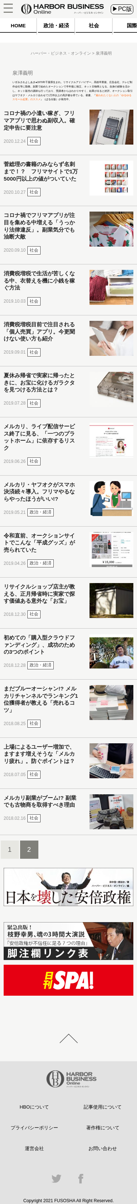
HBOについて (34, 1107)
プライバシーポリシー (34, 1127)
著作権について (102, 1127)
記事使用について (103, 1107)
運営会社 (34, 1148)
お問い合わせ (102, 1148)
